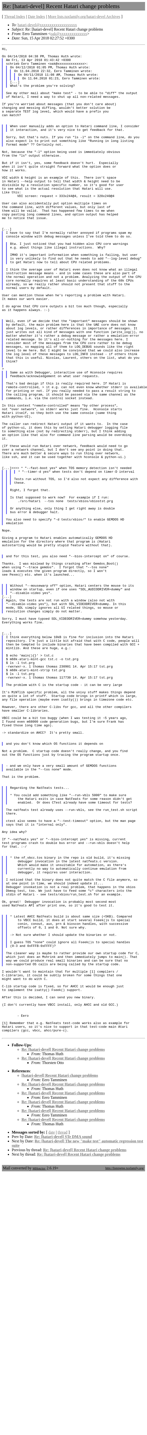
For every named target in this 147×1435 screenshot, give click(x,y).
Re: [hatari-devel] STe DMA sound (63, 1334)
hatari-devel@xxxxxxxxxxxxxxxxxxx (47, 25)
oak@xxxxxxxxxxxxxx (69, 34)
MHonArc (38, 1366)
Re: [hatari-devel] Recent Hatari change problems (63, 1247)
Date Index (36, 16)
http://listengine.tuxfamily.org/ (124, 1366)
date (51, 1330)
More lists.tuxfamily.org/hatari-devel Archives (84, 16)
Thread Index (14, 16)
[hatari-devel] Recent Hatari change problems (59, 1273)
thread (62, 1330)
